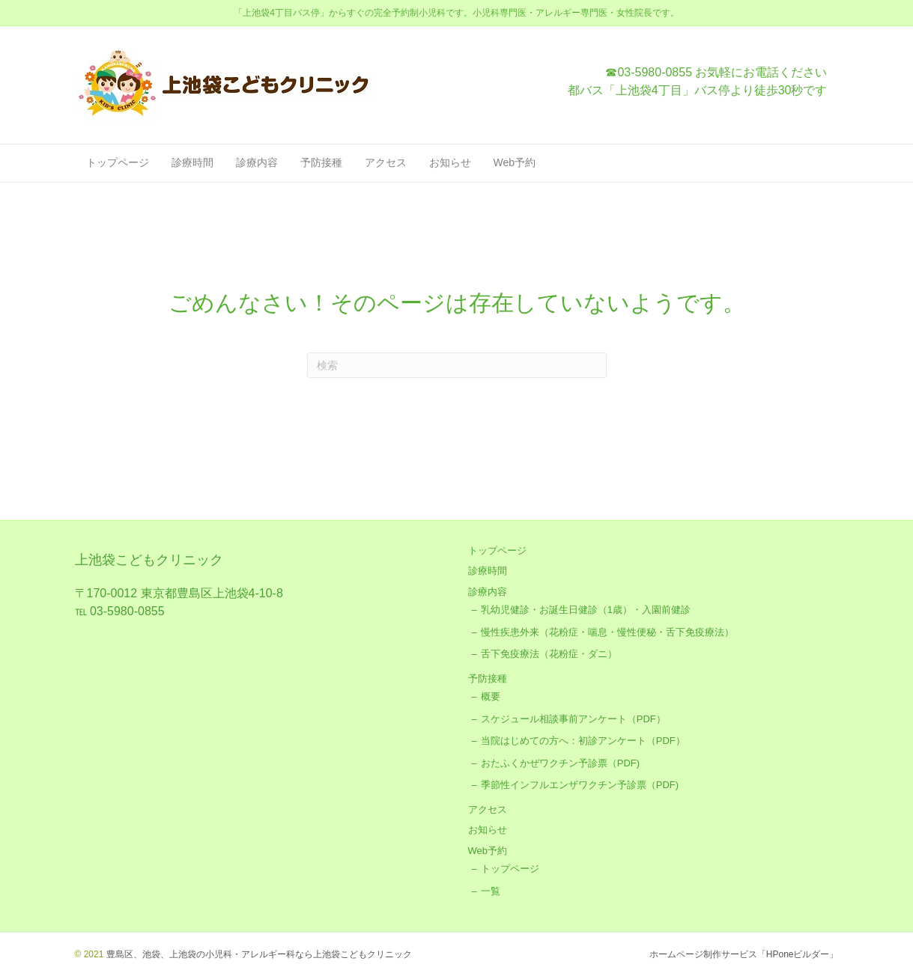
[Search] (457, 365)
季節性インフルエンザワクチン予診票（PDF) (580, 784)
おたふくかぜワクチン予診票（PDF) (560, 763)
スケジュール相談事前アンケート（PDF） (573, 719)
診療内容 (257, 162)
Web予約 (515, 162)
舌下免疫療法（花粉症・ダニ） (549, 653)
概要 (490, 696)
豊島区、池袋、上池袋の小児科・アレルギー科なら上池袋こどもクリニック (257, 954)
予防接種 (321, 162)
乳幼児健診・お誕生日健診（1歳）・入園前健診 (586, 609)
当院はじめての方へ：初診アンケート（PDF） (583, 740)
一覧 (490, 891)
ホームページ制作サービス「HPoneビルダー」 (744, 954)
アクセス (386, 162)
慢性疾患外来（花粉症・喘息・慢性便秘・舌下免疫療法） (607, 632)
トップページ (117, 162)
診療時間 (192, 162)
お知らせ (450, 162)
